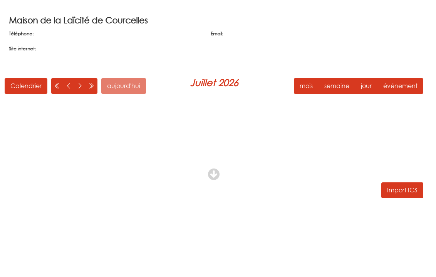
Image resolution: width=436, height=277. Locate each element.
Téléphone (20, 34)
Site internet (22, 49)
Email (216, 34)
